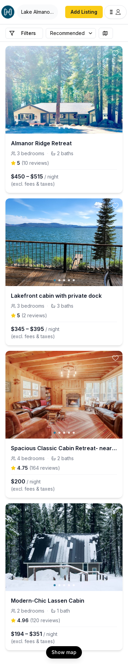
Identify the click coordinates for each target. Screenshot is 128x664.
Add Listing (84, 12)
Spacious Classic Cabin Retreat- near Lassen (64, 448)
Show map (64, 652)
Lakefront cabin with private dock (56, 295)
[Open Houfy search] (37, 12)
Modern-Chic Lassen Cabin (47, 600)
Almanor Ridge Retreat (41, 143)
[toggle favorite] (115, 53)
